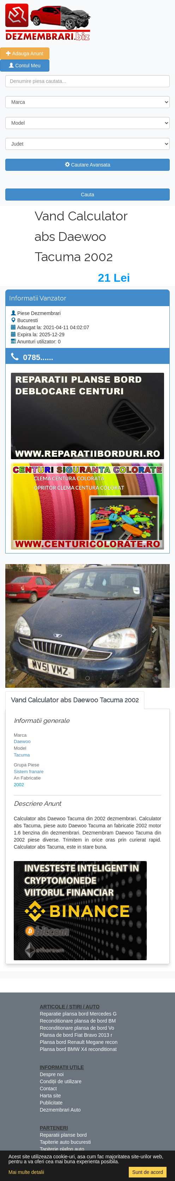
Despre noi (52, 1074)
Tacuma (22, 755)
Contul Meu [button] (24, 65)
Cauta (87, 194)
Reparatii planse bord (63, 1135)
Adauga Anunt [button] (24, 53)
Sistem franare (29, 771)
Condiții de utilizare (61, 1081)
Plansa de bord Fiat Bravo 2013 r (76, 1035)
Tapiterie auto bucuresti (65, 1142)
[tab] (74, 700)
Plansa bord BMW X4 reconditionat (78, 1049)
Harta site (50, 1095)
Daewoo (22, 741)
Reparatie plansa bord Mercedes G (78, 1014)
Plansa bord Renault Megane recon (78, 1042)
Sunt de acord (147, 1172)
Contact (48, 1088)
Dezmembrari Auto (60, 1110)
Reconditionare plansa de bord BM (78, 1021)
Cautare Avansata (87, 165)
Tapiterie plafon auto (62, 1149)
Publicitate (51, 1103)
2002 (19, 784)
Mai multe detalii (26, 1172)
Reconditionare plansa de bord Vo (77, 1028)
